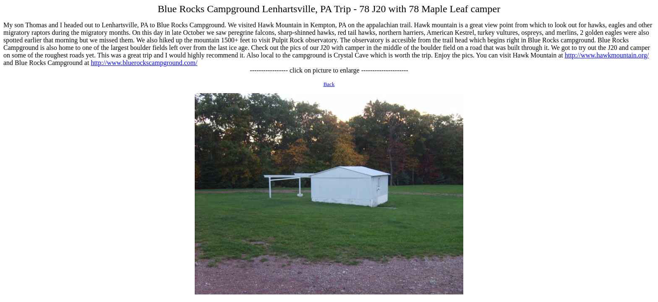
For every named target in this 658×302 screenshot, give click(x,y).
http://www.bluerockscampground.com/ (144, 62)
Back (329, 84)
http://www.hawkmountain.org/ (607, 55)
